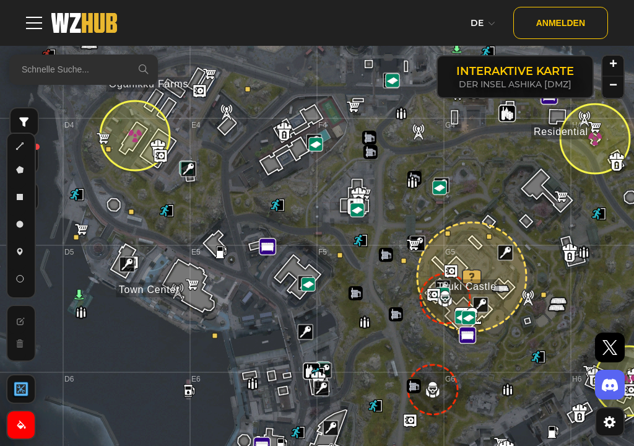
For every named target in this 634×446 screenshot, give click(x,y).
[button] (505, 253)
